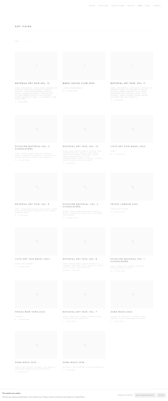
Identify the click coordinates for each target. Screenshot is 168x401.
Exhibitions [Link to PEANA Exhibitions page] (103, 5)
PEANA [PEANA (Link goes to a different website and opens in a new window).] (16, 6)
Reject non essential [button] (145, 395)
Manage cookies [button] (125, 395)
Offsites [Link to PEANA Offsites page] (131, 5)
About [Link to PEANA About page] (148, 5)
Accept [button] (161, 395)
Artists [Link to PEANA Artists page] (92, 5)
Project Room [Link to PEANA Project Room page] (118, 5)
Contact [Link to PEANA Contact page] (157, 5)
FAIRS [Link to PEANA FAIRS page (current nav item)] (140, 5)
